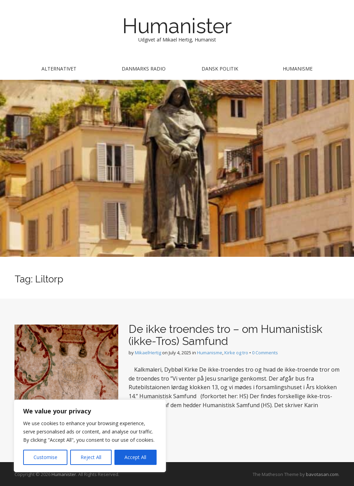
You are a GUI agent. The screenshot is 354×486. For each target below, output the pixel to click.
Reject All (91, 457)
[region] (90, 436)
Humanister (177, 26)
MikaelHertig (148, 352)
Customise (45, 457)
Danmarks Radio (144, 68)
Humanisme (298, 68)
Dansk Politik (220, 68)
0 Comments (265, 352)
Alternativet (58, 68)
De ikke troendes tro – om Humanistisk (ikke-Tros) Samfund (226, 335)
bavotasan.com (322, 474)
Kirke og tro (236, 352)
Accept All (135, 457)
